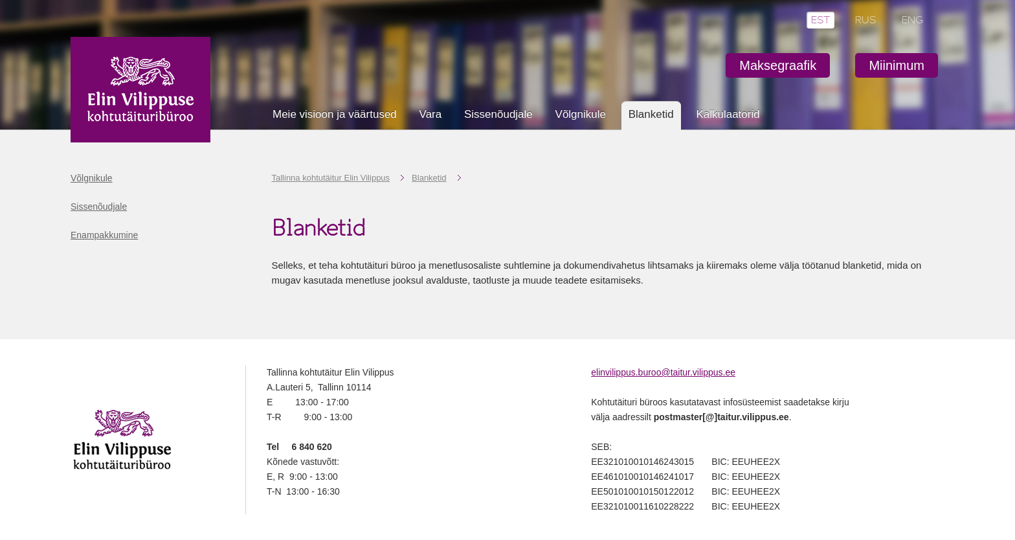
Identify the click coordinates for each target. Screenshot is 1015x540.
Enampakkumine (104, 235)
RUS (865, 20)
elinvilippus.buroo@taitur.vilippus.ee (663, 372)
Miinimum (896, 65)
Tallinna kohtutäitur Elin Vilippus (331, 178)
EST (820, 20)
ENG (913, 20)
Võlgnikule (580, 114)
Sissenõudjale (498, 114)
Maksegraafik (777, 65)
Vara (430, 114)
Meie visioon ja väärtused (335, 114)
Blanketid (429, 178)
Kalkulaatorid (727, 114)
